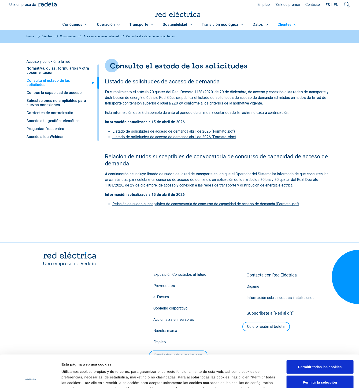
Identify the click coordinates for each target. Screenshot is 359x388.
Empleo (263, 4)
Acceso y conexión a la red (101, 36)
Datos (260, 24)
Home (30, 36)
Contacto (312, 4)
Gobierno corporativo (170, 308)
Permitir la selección (320, 352)
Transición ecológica (222, 24)
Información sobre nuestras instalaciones (281, 297)
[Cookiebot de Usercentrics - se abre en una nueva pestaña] (30, 378)
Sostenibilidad (177, 24)
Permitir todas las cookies (320, 336)
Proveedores (164, 286)
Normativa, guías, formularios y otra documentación (57, 70)
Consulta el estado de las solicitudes (48, 82)
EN (336, 5)
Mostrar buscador (347, 4)
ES (328, 5)
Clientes (287, 24)
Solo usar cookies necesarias (319, 367)
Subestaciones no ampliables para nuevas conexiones (56, 102)
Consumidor (68, 36)
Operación (108, 24)
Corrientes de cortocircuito (49, 113)
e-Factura (161, 297)
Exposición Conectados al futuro (179, 274)
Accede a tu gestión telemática (53, 121)
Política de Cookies (113, 364)
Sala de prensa (287, 4)
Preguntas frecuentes (45, 129)
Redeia (47, 4)
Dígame (253, 286)
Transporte (141, 24)
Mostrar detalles (253, 379)
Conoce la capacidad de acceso (54, 92)
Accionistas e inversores (173, 319)
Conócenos (75, 24)
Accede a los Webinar (45, 136)
